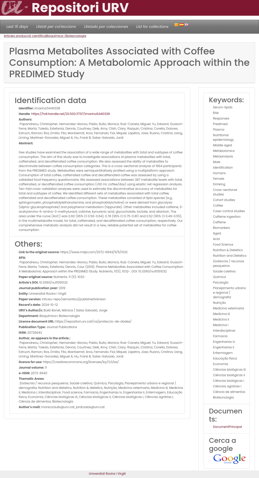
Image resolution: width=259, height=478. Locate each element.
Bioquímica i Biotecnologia (66, 36)
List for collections (152, 26)
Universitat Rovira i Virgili (107, 473)
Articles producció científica (25, 36)
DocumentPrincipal (227, 427)
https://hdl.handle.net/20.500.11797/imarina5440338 (70, 114)
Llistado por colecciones (106, 26)
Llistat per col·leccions (56, 26)
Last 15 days (17, 26)
